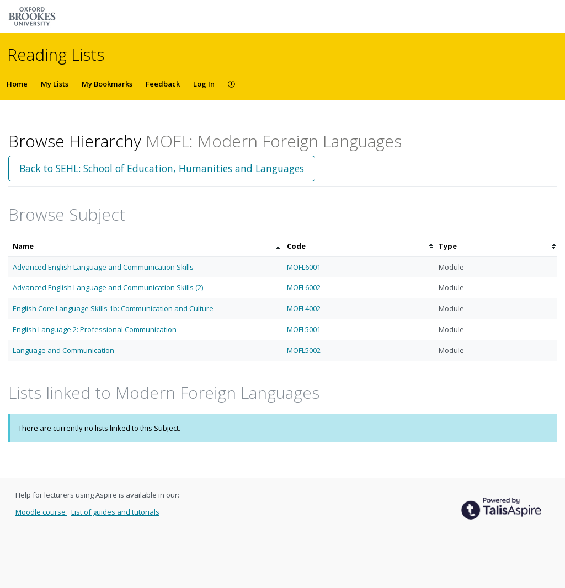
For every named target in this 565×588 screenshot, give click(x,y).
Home (17, 84)
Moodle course (41, 512)
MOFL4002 (304, 308)
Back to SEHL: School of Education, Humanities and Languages (161, 168)
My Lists (54, 84)
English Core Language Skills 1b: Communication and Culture (113, 308)
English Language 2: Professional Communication (95, 329)
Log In (204, 84)
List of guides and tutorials (115, 512)
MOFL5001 (304, 329)
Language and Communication (63, 350)
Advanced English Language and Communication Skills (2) (108, 287)
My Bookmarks (107, 84)
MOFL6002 (304, 287)
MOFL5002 (304, 350)
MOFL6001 (304, 267)
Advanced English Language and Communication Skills (103, 267)
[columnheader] (145, 246)
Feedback (163, 84)
